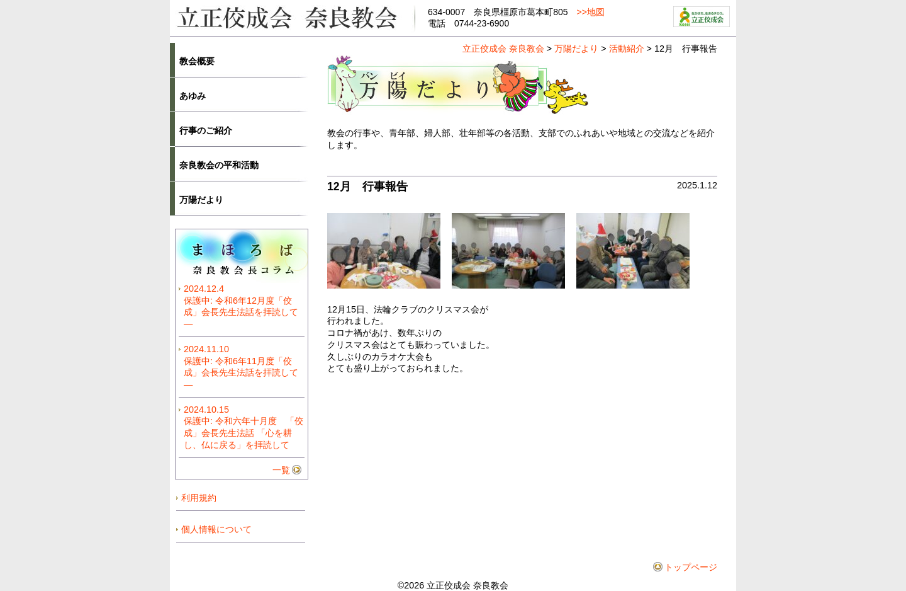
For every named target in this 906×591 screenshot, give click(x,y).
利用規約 (198, 498)
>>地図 (591, 12)
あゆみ (192, 96)
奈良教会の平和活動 (219, 165)
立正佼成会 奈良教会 (503, 48)
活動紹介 (626, 48)
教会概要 (197, 61)
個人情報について (216, 529)
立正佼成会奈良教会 (292, 16)
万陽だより (576, 48)
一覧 (281, 470)
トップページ (690, 567)
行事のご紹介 (205, 130)
